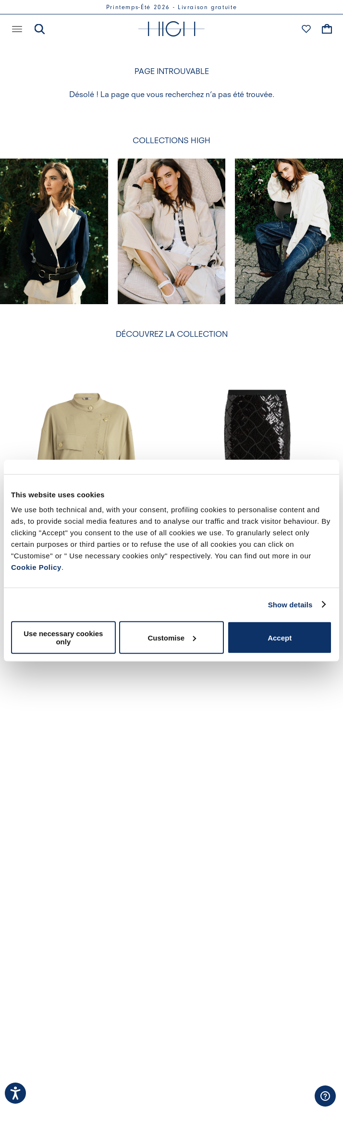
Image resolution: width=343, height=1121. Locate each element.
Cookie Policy (36, 567)
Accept (280, 637)
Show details (290, 604)
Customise (171, 637)
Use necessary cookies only (63, 637)
